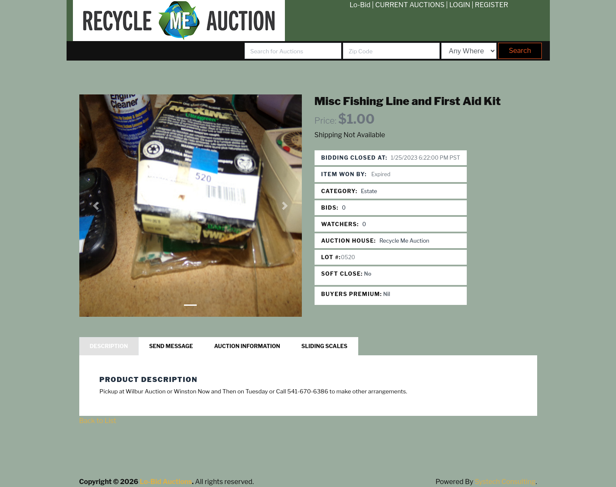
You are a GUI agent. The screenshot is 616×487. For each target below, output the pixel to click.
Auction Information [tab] (247, 346)
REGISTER (491, 5)
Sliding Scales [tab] (324, 346)
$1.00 (356, 119)
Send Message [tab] (171, 346)
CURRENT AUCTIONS (410, 5)
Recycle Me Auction (404, 241)
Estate (369, 191)
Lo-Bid (359, 5)
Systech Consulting (505, 482)
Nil (386, 294)
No (367, 274)
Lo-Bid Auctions (166, 482)
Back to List (98, 421)
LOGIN (459, 5)
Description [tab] (109, 346)
